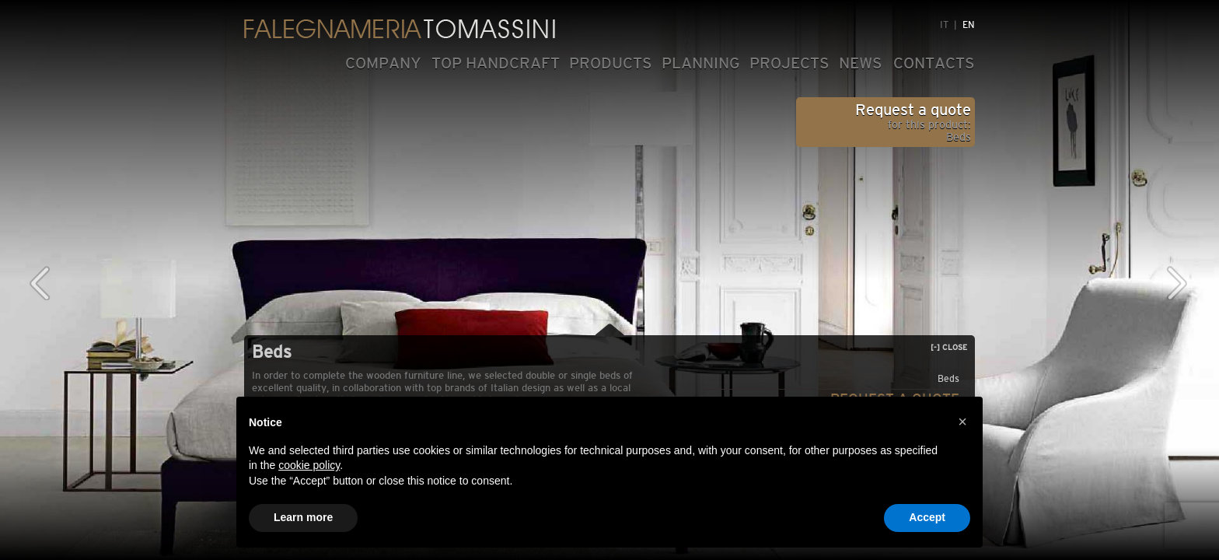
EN (968, 24)
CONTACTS (934, 63)
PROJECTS (789, 63)
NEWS (860, 63)
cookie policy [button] (309, 465)
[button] (962, 421)
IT (944, 24)
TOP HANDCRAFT (495, 63)
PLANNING (701, 63)
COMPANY (383, 63)
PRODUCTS (610, 63)
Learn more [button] (303, 517)
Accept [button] (927, 517)
